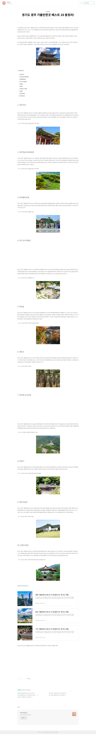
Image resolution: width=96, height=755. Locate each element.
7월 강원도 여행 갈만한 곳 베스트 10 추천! (25, 693)
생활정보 (48, 11)
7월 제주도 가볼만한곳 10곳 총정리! (24, 697)
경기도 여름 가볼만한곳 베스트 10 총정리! (56, 695)
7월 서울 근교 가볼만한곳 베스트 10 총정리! (57, 693)
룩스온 (9, 2)
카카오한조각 (24, 713)
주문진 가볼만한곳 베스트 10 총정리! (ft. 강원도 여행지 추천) (26, 695)
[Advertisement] (48, 256)
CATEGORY (89, 3)
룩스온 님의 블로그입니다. (25, 714)
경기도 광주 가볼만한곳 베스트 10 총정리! (48, 15)
